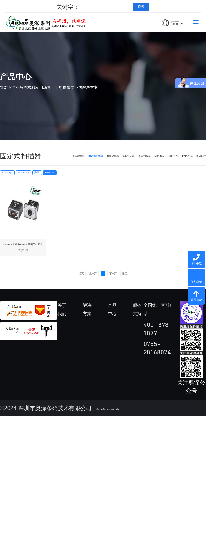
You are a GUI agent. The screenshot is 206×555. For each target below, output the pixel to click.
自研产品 (161, 160)
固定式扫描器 (56, 160)
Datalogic (17, 184)
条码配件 (197, 160)
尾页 (147, 286)
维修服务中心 (144, 346)
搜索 (141, 7)
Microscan (54, 184)
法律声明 (150, 539)
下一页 (123, 286)
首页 (58, 286)
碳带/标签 (143, 160)
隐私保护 (176, 539)
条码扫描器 (123, 160)
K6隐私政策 (144, 438)
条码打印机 (102, 160)
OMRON (114, 184)
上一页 (82, 286)
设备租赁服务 (144, 388)
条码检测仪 (35, 160)
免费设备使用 (144, 413)
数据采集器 (81, 160)
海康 (85, 184)
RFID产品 (179, 160)
